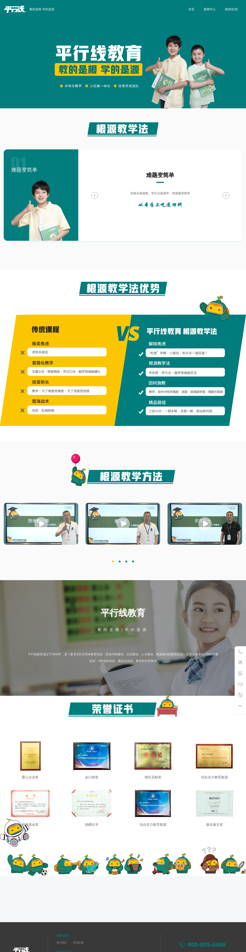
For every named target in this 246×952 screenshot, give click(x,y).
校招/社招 (231, 9)
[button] (113, 561)
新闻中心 (210, 9)
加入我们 (61, 942)
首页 (191, 9)
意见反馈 (78, 942)
